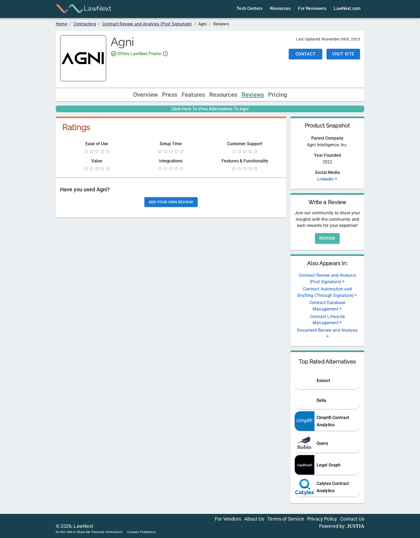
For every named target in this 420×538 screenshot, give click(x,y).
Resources (223, 94)
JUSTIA (355, 526)
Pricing (277, 94)
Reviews (253, 94)
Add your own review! (171, 202)
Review (327, 238)
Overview (145, 94)
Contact (305, 54)
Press (169, 94)
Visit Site (343, 54)
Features (193, 94)
